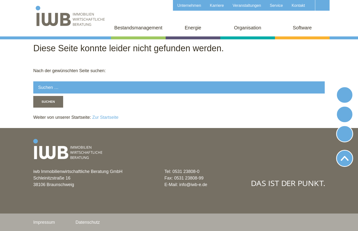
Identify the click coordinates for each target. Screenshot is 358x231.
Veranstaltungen (247, 5)
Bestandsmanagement (138, 27)
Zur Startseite (105, 117)
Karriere (217, 5)
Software (302, 27)
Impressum (44, 222)
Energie (193, 27)
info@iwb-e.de (193, 184)
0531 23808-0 (185, 171)
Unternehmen (189, 5)
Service (276, 5)
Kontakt (298, 5)
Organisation (247, 27)
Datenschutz (88, 222)
